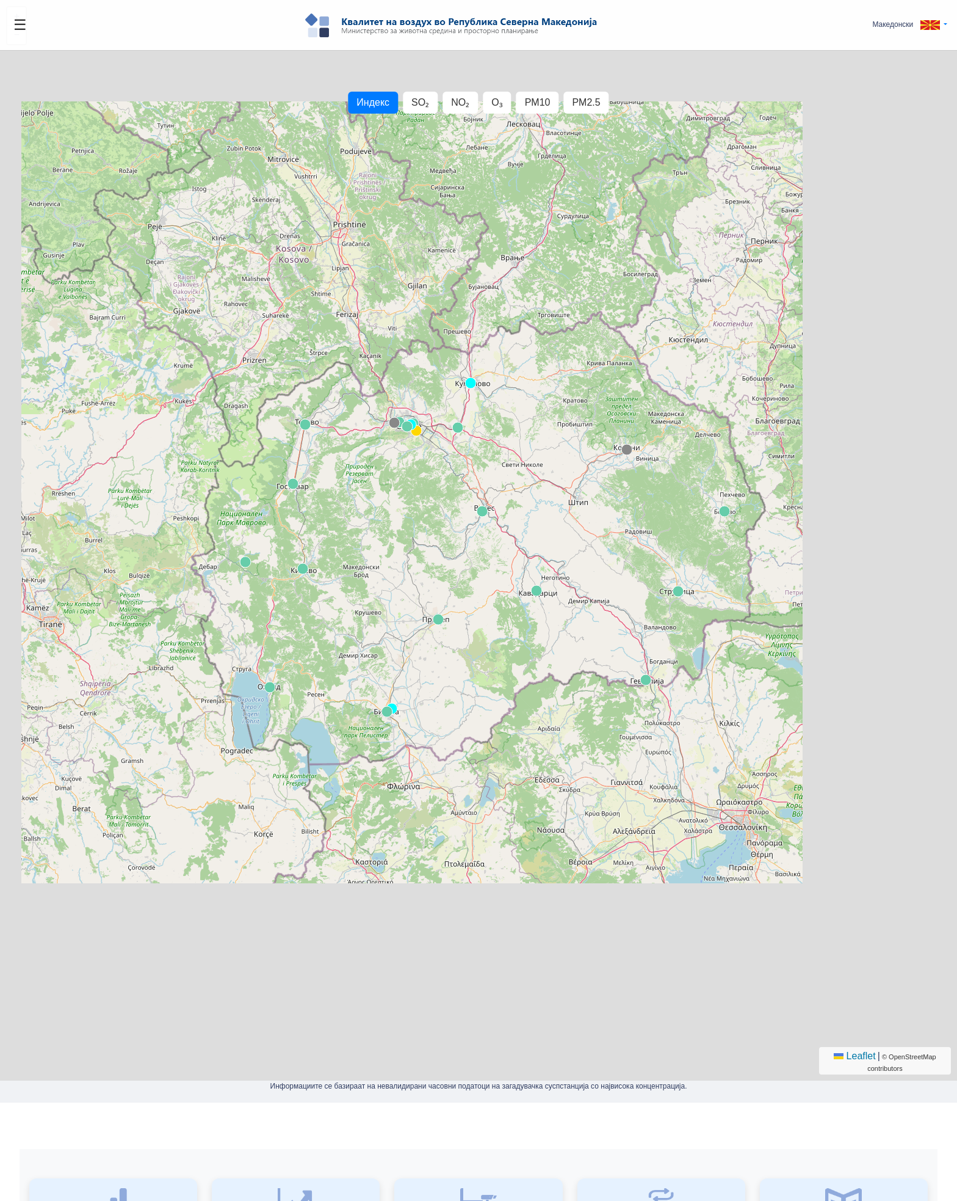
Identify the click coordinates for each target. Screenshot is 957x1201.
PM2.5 (586, 102)
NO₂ (460, 102)
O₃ (496, 102)
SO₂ (420, 102)
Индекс (372, 102)
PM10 (538, 102)
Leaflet (854, 1056)
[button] (909, 24)
